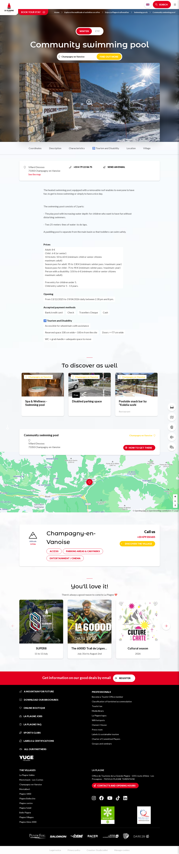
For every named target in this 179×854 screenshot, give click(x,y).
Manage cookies (122, 850)
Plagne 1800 (25, 794)
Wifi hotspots (98, 720)
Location (131, 148)
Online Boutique (32, 708)
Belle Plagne (25, 812)
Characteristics (77, 148)
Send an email (114, 167)
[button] (166, 626)
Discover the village (138, 543)
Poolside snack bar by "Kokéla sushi (133, 403)
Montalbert (24, 789)
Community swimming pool (164, 12)
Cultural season (138, 648)
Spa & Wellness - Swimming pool (36, 403)
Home (58, 12)
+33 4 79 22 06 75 (80, 167)
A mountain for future (36, 691)
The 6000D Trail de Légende (89, 648)
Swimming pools (142, 12)
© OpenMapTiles (139, 511)
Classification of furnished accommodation (112, 701)
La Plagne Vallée (27, 775)
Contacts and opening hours (116, 785)
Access (54, 551)
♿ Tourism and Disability (105, 148)
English (147, 4)
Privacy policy (74, 850)
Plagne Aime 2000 (27, 822)
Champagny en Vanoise (38, 377)
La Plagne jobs (30, 716)
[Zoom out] (175, 501)
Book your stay (33, 12)
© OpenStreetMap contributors (159, 511)
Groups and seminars (102, 743)
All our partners (32, 749)
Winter (84, 31)
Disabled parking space (87, 401)
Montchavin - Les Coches (31, 779)
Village (146, 148)
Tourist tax (97, 706)
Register (125, 678)
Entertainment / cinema (65, 558)
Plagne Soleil (25, 808)
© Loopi (175, 511)
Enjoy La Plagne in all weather (118, 12)
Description (55, 148)
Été (97, 31)
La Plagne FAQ (30, 724)
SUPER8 (41, 648)
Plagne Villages (26, 817)
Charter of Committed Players (106, 739)
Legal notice (55, 850)
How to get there (140, 447)
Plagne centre (26, 803)
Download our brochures (38, 699)
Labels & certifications (36, 740)
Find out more (109, 56)
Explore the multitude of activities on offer (83, 12)
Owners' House (99, 725)
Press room (97, 729)
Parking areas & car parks (83, 551)
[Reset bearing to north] (175, 505)
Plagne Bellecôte (27, 798)
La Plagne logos (99, 715)
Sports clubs (30, 732)
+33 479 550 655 (146, 536)
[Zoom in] (175, 496)
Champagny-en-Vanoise (30, 784)
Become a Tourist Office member (107, 696)
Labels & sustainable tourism (105, 734)
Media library (98, 711)
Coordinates (35, 148)
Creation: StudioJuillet (97, 850)
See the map (34, 174)
